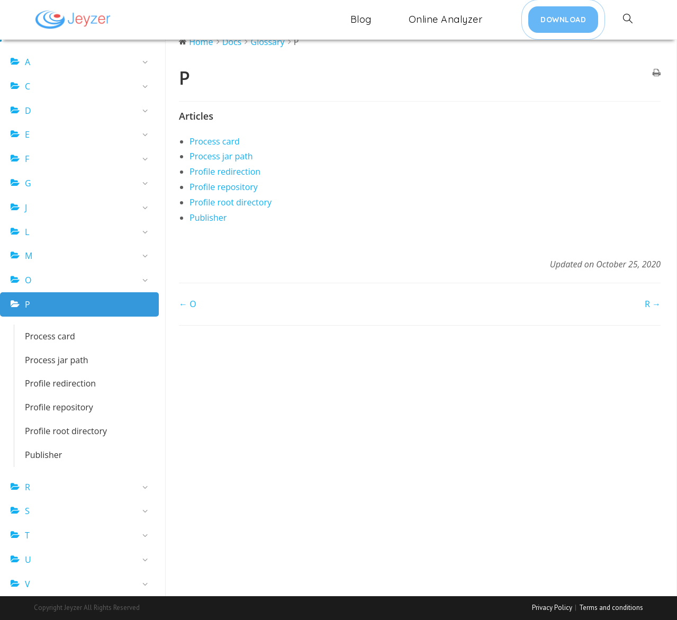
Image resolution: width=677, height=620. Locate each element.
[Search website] (627, 19)
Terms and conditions (611, 607)
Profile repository (59, 407)
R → (653, 304)
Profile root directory (66, 431)
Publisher (43, 455)
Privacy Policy (552, 607)
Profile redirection (60, 383)
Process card (50, 336)
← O (187, 304)
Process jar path (56, 360)
